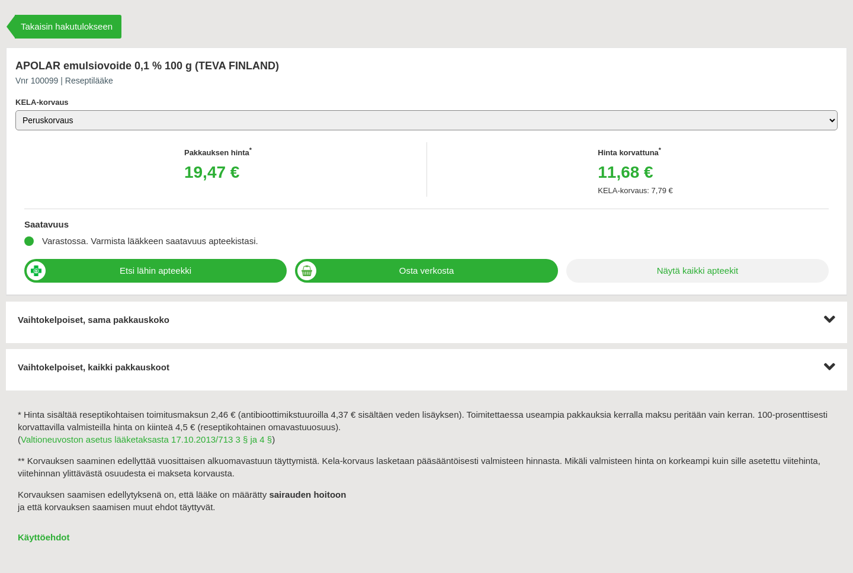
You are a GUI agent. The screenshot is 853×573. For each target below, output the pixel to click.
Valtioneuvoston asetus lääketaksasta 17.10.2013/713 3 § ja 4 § (146, 439)
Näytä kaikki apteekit (698, 270)
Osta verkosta (426, 270)
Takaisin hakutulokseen (67, 26)
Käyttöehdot (44, 537)
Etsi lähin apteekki (155, 270)
